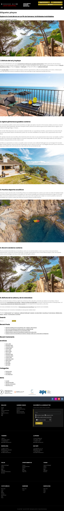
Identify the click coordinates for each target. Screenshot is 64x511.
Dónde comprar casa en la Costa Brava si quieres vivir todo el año (21, 332)
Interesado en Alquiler (40, 415)
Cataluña (32, 313)
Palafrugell (23, 66)
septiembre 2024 (9, 359)
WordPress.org (9, 385)
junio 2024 (8, 363)
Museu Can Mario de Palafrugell (29, 302)
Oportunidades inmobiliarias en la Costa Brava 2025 (18, 330)
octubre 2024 (9, 357)
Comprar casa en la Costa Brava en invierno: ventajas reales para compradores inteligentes (27, 333)
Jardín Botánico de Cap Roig (13, 302)
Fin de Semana (51, 313)
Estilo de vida (8, 313)
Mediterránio (59, 313)
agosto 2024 (8, 360)
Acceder (7, 381)
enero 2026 (8, 344)
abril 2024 (8, 365)
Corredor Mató (4, 69)
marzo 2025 (8, 350)
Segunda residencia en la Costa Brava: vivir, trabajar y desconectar (21, 327)
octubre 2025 (9, 348)
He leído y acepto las (43, 417)
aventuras (17, 313)
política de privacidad (47, 417)
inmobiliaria (8, 373)
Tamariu (17, 66)
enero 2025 (8, 353)
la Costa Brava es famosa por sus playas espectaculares (31, 63)
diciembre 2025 (9, 345)
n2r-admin (14, 19)
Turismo (10, 314)
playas (1, 314)
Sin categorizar (9, 374)
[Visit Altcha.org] (50, 420)
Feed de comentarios (10, 384)
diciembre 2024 (9, 354)
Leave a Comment (16, 314)
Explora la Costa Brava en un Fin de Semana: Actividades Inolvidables (27, 16)
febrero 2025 (9, 351)
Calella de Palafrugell (43, 66)
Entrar (51, 4)
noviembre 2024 (9, 356)
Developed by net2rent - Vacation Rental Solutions (38, 509)
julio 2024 (8, 362)
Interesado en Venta (49, 415)
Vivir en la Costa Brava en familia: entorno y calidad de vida (19, 329)
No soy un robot (42, 420)
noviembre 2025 (9, 347)
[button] (61, 7)
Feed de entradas (10, 382)
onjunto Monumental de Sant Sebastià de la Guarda (13, 304)
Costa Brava (45, 313)
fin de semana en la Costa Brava (26, 307)
